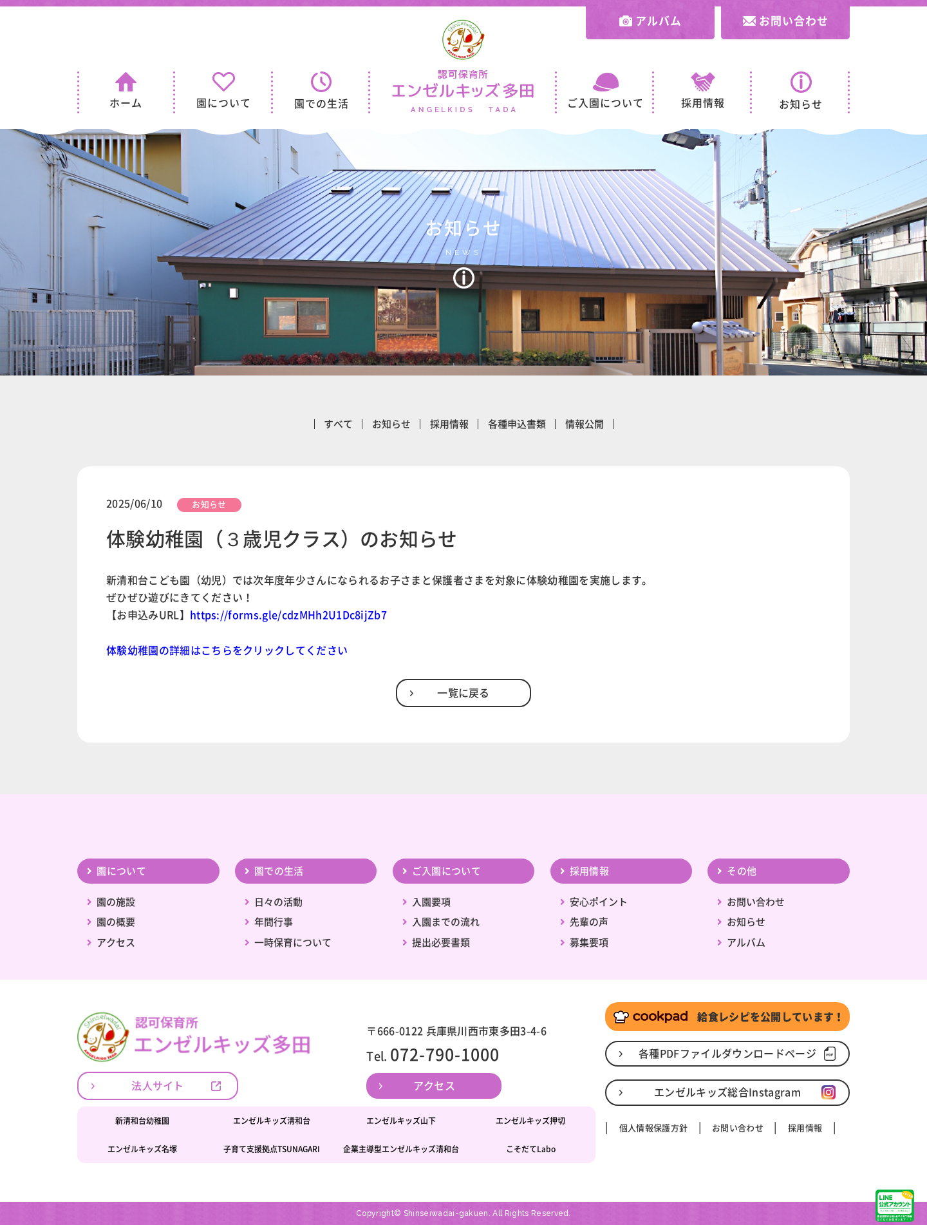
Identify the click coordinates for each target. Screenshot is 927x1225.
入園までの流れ (446, 922)
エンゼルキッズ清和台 (271, 1121)
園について (223, 90)
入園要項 (431, 902)
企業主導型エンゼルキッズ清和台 (401, 1149)
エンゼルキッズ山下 (401, 1121)
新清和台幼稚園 (142, 1121)
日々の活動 (278, 902)
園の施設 (116, 902)
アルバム (650, 20)
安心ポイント (599, 902)
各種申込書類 (517, 424)
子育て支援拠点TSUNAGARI (271, 1149)
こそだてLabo (531, 1149)
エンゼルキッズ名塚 (142, 1149)
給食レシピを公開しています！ (727, 1017)
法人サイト (157, 1086)
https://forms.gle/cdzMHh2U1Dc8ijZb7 (288, 615)
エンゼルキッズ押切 (530, 1121)
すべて (338, 424)
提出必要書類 (441, 942)
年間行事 (273, 922)
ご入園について (605, 90)
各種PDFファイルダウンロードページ (727, 1054)
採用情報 (703, 90)
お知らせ (801, 90)
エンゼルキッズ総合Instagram (727, 1092)
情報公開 (584, 424)
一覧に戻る (463, 693)
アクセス (116, 942)
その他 (741, 871)
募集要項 (589, 942)
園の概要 (116, 922)
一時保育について (293, 942)
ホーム (125, 90)
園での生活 (321, 90)
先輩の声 (589, 922)
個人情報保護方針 (653, 1128)
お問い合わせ (786, 20)
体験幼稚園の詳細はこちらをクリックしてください (227, 650)
